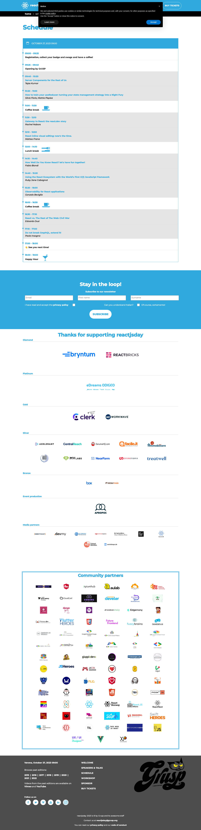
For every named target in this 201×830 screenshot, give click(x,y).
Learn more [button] (49, 22)
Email (28, 297)
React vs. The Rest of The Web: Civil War (47, 218)
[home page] (34, 6)
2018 (49, 775)
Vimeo (27, 786)
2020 (64, 775)
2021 (26, 778)
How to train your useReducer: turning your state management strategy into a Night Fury (74, 95)
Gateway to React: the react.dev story (45, 121)
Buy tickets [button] (172, 5)
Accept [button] (153, 22)
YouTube (41, 786)
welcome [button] (87, 763)
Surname (136, 297)
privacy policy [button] (60, 305)
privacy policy (96, 825)
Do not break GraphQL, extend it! (43, 233)
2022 (34, 778)
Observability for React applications (44, 191)
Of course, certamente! (153, 305)
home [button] (28, 14)
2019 (56, 775)
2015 (26, 775)
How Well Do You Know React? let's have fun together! (55, 162)
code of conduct (119, 825)
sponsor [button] (86, 783)
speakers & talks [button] (92, 768)
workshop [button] (88, 778)
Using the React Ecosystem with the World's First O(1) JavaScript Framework (67, 177)
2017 (41, 775)
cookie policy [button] (50, 13)
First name (84, 297)
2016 (34, 775)
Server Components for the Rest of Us (45, 80)
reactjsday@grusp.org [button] (106, 820)
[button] (79, 363)
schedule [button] (87, 773)
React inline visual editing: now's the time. (48, 136)
